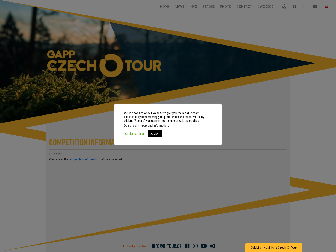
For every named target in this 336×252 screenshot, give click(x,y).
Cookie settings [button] (135, 134)
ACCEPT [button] (155, 133)
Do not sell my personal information (146, 125)
